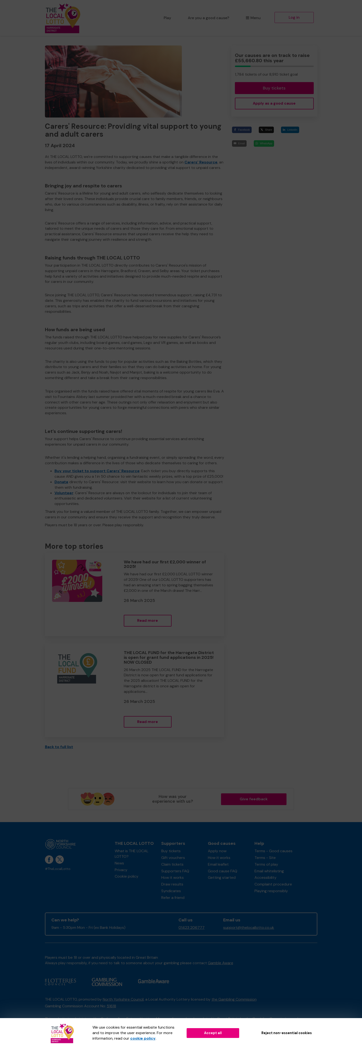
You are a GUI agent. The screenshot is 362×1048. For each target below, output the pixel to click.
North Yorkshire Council (123, 999)
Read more (147, 620)
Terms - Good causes (273, 850)
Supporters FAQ (175, 871)
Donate (61, 481)
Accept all (213, 1033)
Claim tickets (172, 864)
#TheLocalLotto (57, 869)
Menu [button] (253, 17)
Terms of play (266, 864)
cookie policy (143, 1038)
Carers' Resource (200, 162)
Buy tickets (274, 88)
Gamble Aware (220, 962)
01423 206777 (191, 927)
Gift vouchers (173, 857)
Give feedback (254, 798)
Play (167, 17)
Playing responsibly (271, 890)
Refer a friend (172, 897)
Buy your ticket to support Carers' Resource (97, 470)
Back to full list (59, 746)
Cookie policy (126, 876)
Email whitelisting (269, 871)
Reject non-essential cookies (286, 1033)
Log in (294, 17)
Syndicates (171, 890)
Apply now (217, 850)
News (119, 863)
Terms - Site (265, 857)
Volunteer (63, 492)
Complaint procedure (273, 884)
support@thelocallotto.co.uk (248, 927)
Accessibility (265, 877)
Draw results (172, 884)
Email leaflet (218, 864)
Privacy (121, 869)
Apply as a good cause (274, 103)
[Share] (266, 130)
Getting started (222, 877)
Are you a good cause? (208, 17)
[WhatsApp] (264, 143)
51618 (111, 1006)
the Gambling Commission (234, 999)
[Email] (239, 143)
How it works (172, 877)
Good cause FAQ (222, 871)
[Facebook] (242, 130)
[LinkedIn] (290, 130)
